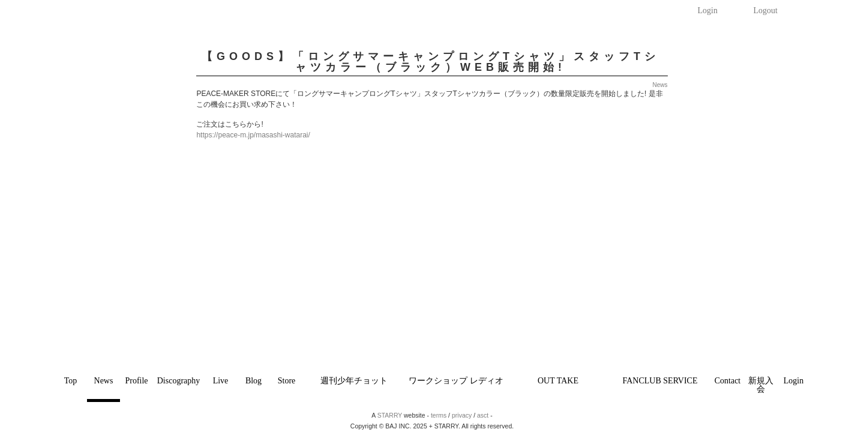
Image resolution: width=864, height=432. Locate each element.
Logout (766, 10)
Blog (253, 380)
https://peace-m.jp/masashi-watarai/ (253, 135)
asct (482, 415)
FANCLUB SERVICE (659, 380)
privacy (462, 415)
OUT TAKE (558, 380)
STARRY (389, 415)
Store (287, 380)
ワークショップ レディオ (456, 380)
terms (438, 415)
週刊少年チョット (354, 380)
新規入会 (760, 385)
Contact (728, 380)
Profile (136, 380)
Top (70, 380)
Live (221, 380)
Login (708, 10)
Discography (178, 380)
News (103, 380)
